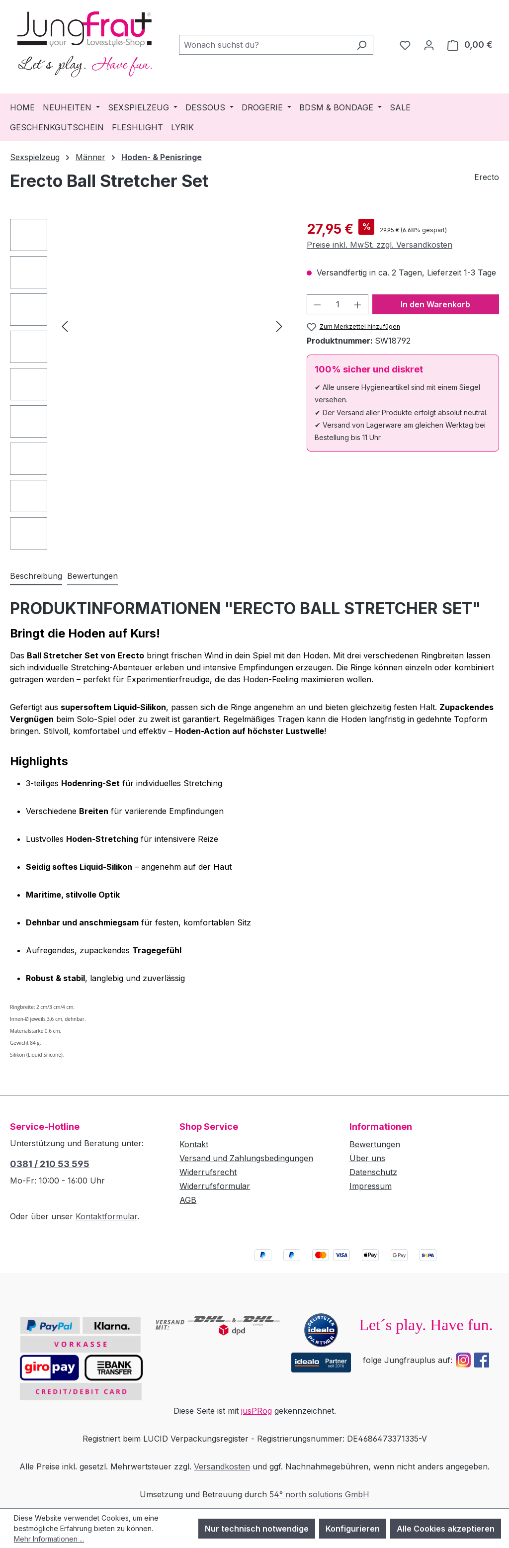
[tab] (36, 576)
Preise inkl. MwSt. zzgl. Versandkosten (379, 245)
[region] (148, 384)
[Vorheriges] (64, 325)
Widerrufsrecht (208, 1172)
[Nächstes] (279, 325)
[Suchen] (361, 45)
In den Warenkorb (435, 304)
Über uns (367, 1158)
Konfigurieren (353, 1529)
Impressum (370, 1186)
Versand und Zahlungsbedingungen (246, 1158)
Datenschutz (373, 1172)
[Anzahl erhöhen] (357, 304)
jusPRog (256, 1411)
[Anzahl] (337, 304)
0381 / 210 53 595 (49, 1164)
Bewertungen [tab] (92, 576)
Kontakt (193, 1144)
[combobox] (264, 45)
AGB (187, 1200)
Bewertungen (374, 1144)
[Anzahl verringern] (317, 304)
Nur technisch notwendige (257, 1529)
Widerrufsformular (214, 1186)
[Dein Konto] (429, 45)
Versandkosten (222, 1466)
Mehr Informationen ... (49, 1539)
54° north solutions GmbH (319, 1494)
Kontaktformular (106, 1216)
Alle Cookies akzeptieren (446, 1529)
